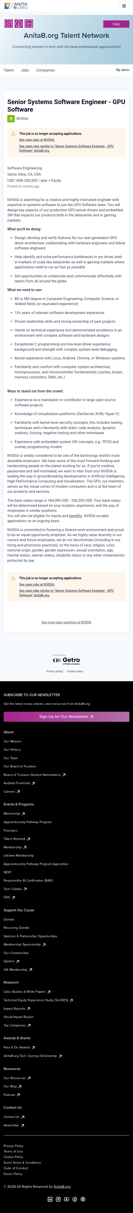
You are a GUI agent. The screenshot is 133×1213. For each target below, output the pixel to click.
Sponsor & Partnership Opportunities (30, 936)
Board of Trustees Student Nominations (35, 774)
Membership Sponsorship (25, 944)
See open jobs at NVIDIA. (37, 140)
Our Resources (17, 1078)
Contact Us (14, 1116)
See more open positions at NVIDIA (66, 622)
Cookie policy (75, 671)
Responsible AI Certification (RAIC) (28, 880)
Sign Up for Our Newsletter (66, 716)
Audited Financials (20, 783)
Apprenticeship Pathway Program (28, 822)
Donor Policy (13, 1174)
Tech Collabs (15, 889)
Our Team (11, 758)
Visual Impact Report (18, 1017)
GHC (10, 897)
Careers (12, 791)
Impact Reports (17, 1008)
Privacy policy (54, 671)
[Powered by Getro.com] (66, 659)
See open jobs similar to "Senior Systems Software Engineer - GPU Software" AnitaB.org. (66, 148)
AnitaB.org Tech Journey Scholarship (33, 1055)
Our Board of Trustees (20, 766)
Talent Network (17, 838)
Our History (12, 749)
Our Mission (12, 741)
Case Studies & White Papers (27, 991)
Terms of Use (13, 1151)
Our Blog (13, 1086)
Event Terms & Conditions (22, 1162)
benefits (75, 516)
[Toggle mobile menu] (124, 6)
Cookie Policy (13, 1157)
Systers (12, 961)
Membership (15, 847)
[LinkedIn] (29, 23)
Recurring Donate (16, 927)
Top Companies (17, 1025)
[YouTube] (66, 1199)
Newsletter (14, 1125)
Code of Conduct (16, 1168)
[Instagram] (9, 23)
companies (45, 70)
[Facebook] (19, 23)
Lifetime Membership (19, 855)
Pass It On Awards (20, 1047)
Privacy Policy (13, 1146)
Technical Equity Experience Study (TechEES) (39, 1000)
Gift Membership (18, 969)
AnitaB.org (62, 1186)
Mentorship (15, 813)
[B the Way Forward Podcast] (83, 1199)
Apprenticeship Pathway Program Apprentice (36, 864)
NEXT (8, 872)
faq (116, 24)
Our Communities (16, 953)
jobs (25, 70)
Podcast (12, 1094)
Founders (11, 830)
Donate (9, 919)
